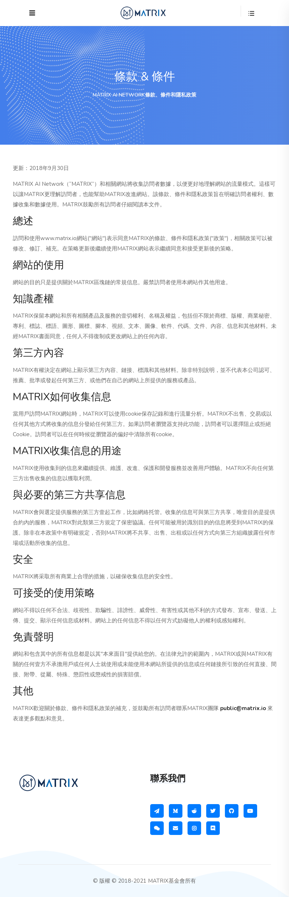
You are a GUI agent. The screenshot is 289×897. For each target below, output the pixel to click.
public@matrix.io (243, 708)
